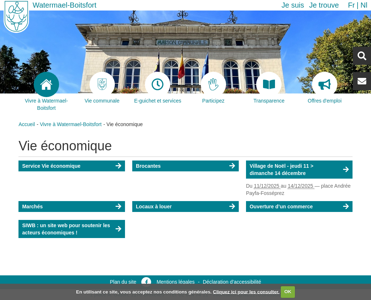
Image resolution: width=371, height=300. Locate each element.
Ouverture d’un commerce (281, 206)
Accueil (26, 124)
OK (288, 291)
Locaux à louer (154, 206)
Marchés (32, 206)
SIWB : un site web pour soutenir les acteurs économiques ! (66, 229)
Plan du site (123, 282)
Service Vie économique (51, 166)
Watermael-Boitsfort (64, 5)
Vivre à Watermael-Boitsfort (70, 124)
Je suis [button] (293, 5)
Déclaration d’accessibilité (232, 282)
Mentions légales (176, 282)
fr (351, 5)
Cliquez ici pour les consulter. (246, 291)
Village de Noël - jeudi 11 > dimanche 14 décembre (281, 169)
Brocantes (148, 166)
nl (363, 5)
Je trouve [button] (324, 5)
